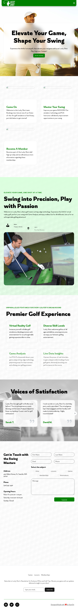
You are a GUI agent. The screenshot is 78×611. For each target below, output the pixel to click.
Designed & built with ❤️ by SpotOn (62, 605)
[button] (74, 3)
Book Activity (39, 55)
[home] (9, 3)
